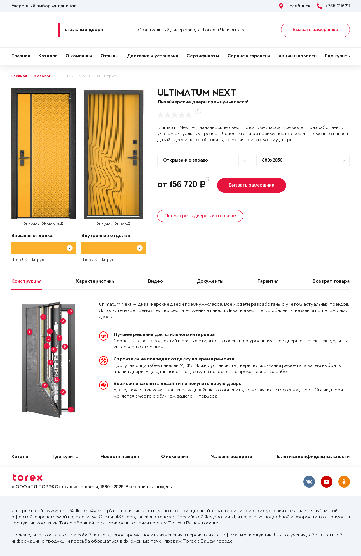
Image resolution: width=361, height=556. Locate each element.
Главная (20, 56)
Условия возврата (231, 457)
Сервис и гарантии (248, 56)
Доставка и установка (152, 56)
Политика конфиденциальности (312, 457)
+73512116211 (333, 6)
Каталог (47, 56)
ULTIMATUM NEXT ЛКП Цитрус (87, 76)
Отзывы (109, 56)
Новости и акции (119, 457)
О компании (78, 56)
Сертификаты (202, 56)
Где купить (337, 56)
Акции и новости (297, 56)
